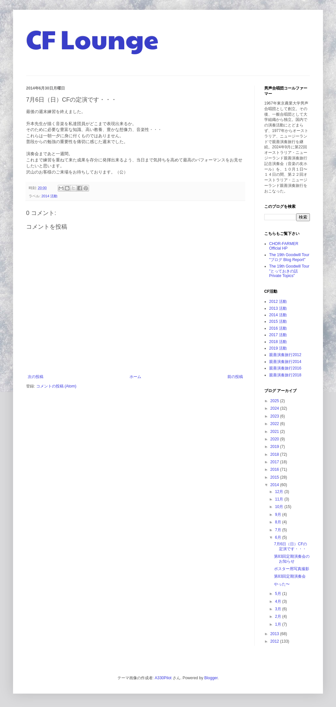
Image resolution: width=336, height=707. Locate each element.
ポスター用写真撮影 (291, 569)
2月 (278, 616)
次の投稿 (35, 376)
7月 (278, 530)
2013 (275, 634)
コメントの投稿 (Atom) (56, 386)
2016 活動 (278, 328)
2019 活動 (278, 348)
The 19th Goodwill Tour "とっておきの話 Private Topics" (289, 271)
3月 (278, 609)
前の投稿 (235, 376)
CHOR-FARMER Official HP (283, 246)
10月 (279, 506)
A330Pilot (163, 678)
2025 (275, 401)
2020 (275, 439)
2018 (275, 454)
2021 (275, 431)
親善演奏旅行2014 (285, 361)
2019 (275, 446)
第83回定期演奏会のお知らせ (292, 558)
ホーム (135, 376)
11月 (279, 499)
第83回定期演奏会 (290, 576)
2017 (275, 462)
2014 (275, 485)
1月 (278, 624)
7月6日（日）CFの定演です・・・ (290, 546)
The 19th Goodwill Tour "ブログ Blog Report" (289, 257)
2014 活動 (49, 196)
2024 (275, 408)
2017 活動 (278, 335)
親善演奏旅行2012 (285, 355)
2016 (275, 469)
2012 (275, 641)
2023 (275, 416)
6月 (278, 537)
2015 (275, 477)
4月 (278, 601)
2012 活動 (278, 301)
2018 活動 (278, 341)
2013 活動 (278, 308)
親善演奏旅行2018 (285, 375)
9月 (278, 514)
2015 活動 (278, 321)
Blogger (211, 678)
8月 (278, 522)
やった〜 (282, 584)
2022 (275, 423)
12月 (279, 491)
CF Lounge (92, 38)
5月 (278, 593)
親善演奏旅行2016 (285, 368)
